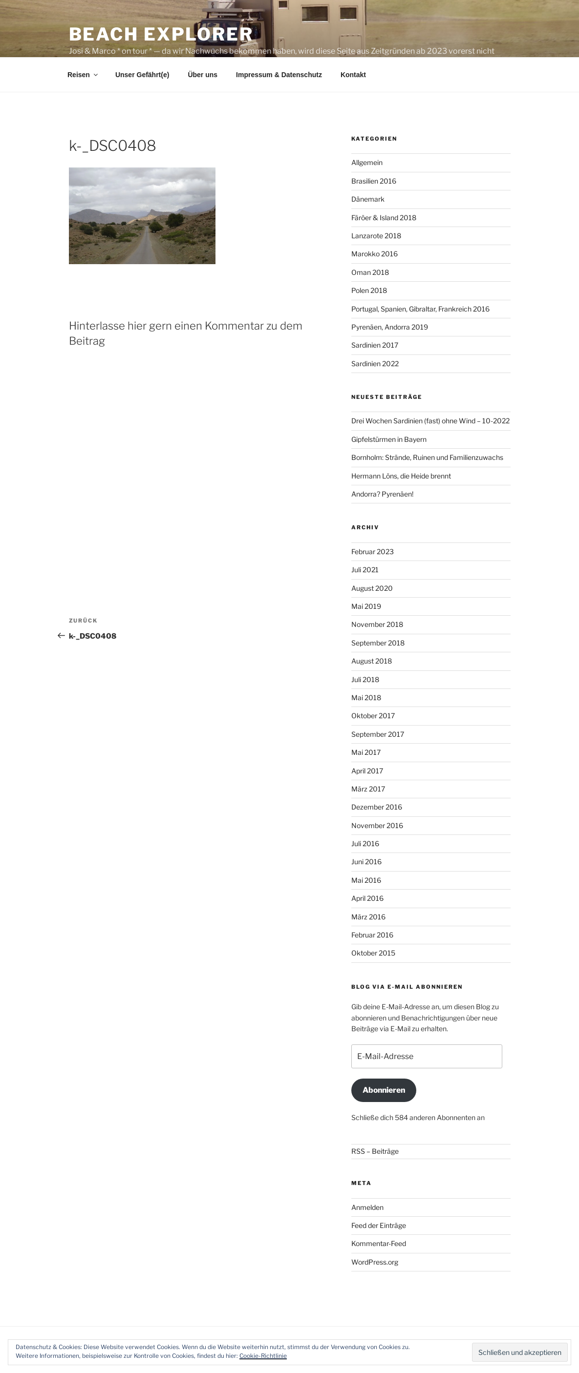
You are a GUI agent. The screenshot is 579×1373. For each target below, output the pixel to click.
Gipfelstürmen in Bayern (389, 439)
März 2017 (368, 789)
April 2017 (367, 771)
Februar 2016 (372, 935)
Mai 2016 (366, 880)
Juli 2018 (365, 679)
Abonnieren (384, 1090)
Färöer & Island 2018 (383, 217)
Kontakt (353, 75)
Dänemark (368, 199)
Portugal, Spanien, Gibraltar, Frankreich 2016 (420, 309)
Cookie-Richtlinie (263, 1355)
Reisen (83, 75)
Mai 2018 (366, 697)
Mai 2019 (366, 606)
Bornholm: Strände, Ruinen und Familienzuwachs (427, 457)
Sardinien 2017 (374, 345)
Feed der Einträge (378, 1225)
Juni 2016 (366, 861)
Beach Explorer (161, 34)
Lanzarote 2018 (376, 235)
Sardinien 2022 (375, 363)
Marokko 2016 (374, 254)
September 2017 (377, 734)
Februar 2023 (372, 551)
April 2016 (367, 898)
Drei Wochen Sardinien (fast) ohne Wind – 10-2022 (430, 420)
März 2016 (368, 917)
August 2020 (372, 588)
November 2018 (377, 624)
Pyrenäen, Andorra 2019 (389, 327)
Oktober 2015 (373, 953)
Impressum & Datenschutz (279, 75)
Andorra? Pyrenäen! (382, 494)
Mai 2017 (366, 752)
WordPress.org (374, 1262)
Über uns (202, 75)
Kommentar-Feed (378, 1243)
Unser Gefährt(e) (142, 75)
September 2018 (378, 643)
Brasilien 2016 (373, 181)
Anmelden (367, 1207)
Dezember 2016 (376, 807)
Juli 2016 (365, 843)
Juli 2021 (365, 569)
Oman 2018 (370, 272)
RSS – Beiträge (375, 1151)
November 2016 (377, 825)
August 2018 (371, 661)
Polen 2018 (369, 290)
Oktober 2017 (373, 715)
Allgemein (367, 162)
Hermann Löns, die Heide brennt (401, 476)
